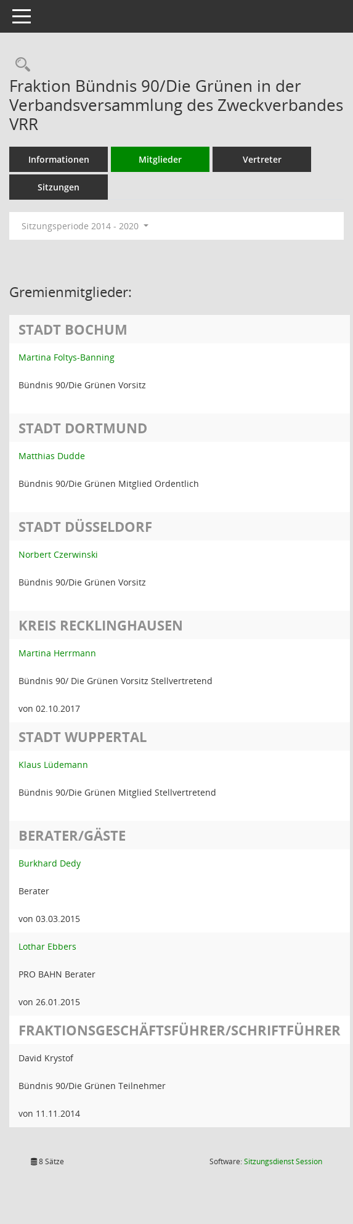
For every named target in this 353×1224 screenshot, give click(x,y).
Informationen (58, 159)
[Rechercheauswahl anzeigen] (19, 65)
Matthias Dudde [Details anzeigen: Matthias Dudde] (51, 456)
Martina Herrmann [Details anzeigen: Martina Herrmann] (57, 653)
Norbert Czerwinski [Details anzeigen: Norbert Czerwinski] (58, 554)
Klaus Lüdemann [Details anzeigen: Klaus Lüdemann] (53, 764)
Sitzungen (58, 187)
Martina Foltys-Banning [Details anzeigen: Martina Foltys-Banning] (66, 357)
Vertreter (262, 159)
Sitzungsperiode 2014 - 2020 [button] (85, 226)
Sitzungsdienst (283, 1161)
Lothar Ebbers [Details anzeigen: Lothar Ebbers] (47, 946)
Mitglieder (160, 159)
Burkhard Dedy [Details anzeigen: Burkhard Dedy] (49, 863)
